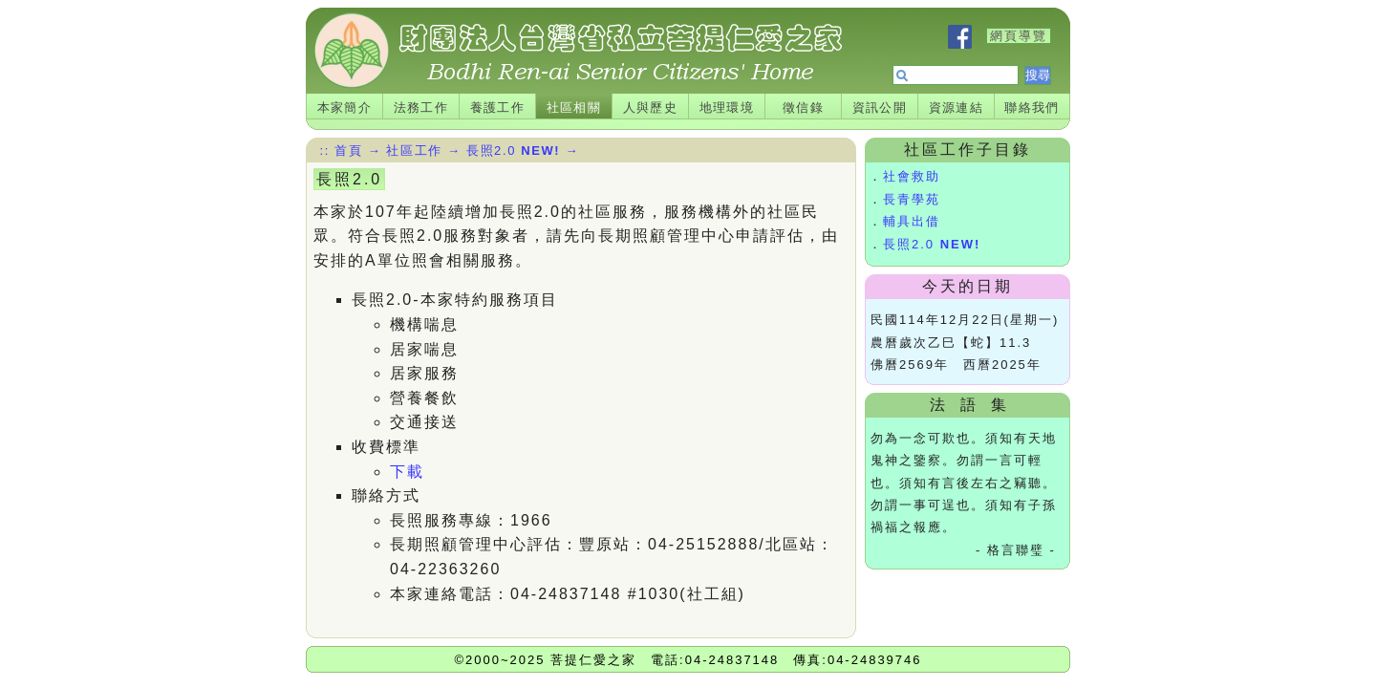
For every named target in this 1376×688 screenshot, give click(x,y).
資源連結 (956, 107)
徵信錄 (803, 107)
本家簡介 (345, 107)
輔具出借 (911, 221)
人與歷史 (650, 107)
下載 (407, 471)
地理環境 (727, 107)
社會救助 (911, 176)
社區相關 (574, 107)
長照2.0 (931, 244)
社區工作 (413, 150)
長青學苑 (911, 199)
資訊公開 (880, 107)
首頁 (348, 150)
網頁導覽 (1018, 36)
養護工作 (498, 107)
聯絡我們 (1032, 107)
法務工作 (421, 107)
